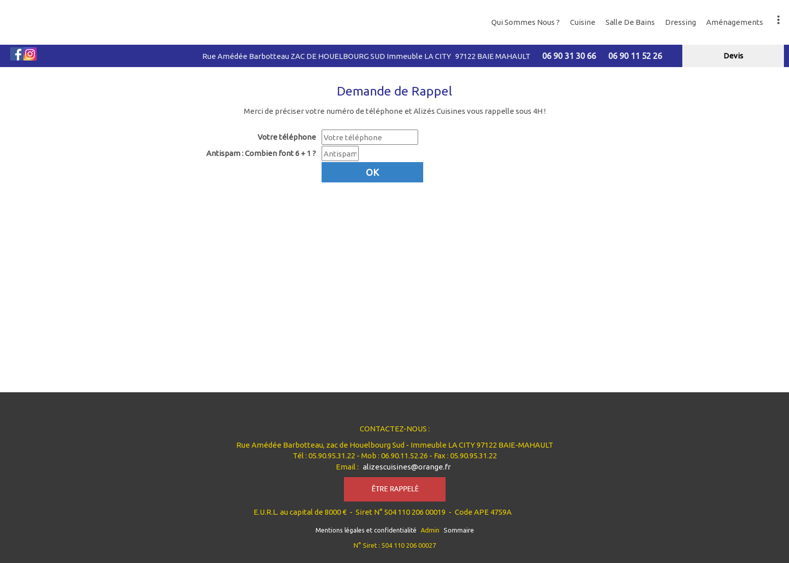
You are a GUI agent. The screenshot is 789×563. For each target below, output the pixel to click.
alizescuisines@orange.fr (407, 466)
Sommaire (459, 530)
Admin (430, 530)
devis (733, 55)
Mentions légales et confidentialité (366, 530)
